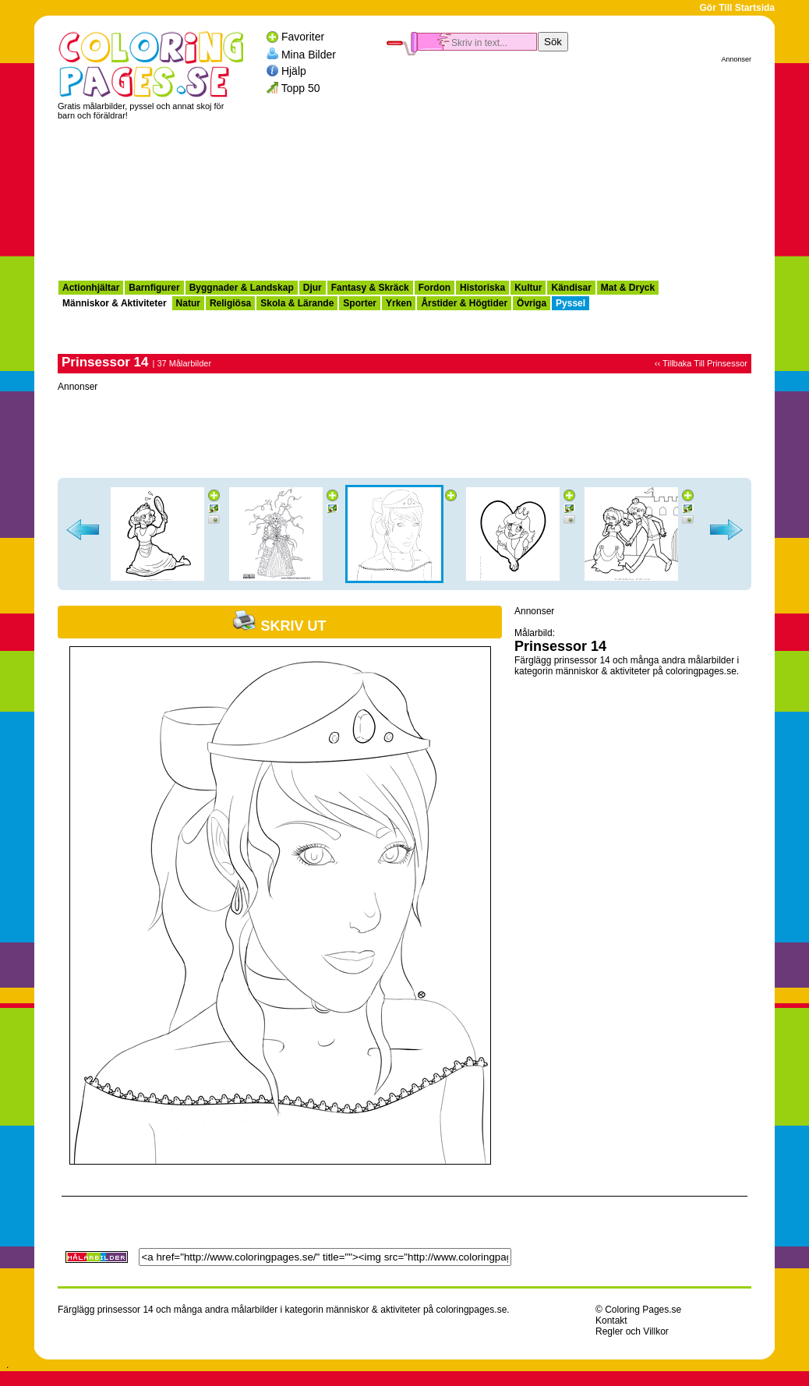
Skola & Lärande (297, 303)
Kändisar (571, 287)
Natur (188, 303)
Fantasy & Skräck (370, 287)
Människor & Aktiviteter (114, 303)
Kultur (528, 287)
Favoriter (302, 36)
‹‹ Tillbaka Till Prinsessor (701, 363)
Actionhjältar (90, 287)
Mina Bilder (308, 54)
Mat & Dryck (628, 287)
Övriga (531, 303)
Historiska (482, 287)
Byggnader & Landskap (241, 287)
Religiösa (230, 303)
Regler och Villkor (632, 1331)
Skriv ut (279, 626)
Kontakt (611, 1320)
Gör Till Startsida (737, 7)
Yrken (399, 303)
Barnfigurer (154, 287)
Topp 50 (300, 88)
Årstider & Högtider (464, 303)
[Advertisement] (569, 164)
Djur (312, 287)
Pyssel (570, 303)
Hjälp (293, 71)
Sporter (359, 303)
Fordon (434, 287)
